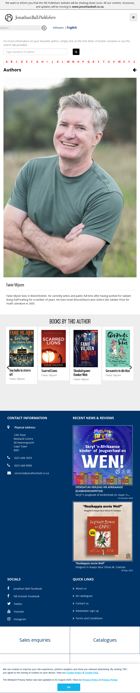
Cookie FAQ (91, 674)
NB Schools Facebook (23, 596)
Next (130, 368)
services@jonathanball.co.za (28, 473)
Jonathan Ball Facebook (24, 588)
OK (69, 689)
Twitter (14, 604)
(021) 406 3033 (19, 458)
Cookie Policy (74, 674)
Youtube (15, 611)
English (72, 27)
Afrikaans (58, 27)
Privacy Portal (109, 681)
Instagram (16, 619)
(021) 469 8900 (19, 465)
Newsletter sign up (86, 611)
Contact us (81, 603)
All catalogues (83, 596)
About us (80, 588)
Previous (8, 368)
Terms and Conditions (88, 618)
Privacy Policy (91, 681)
